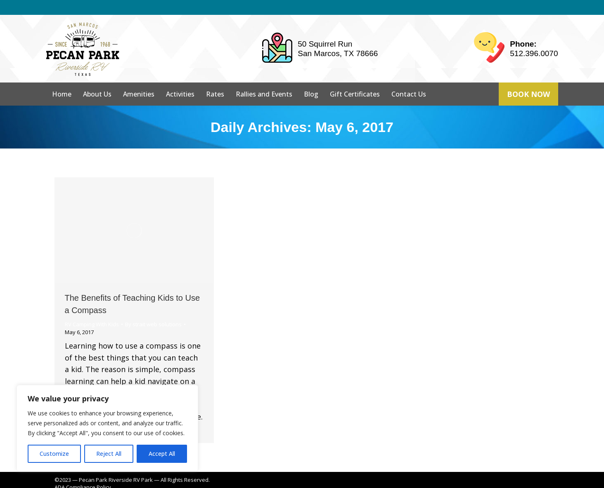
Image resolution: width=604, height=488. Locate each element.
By (153, 309)
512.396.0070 (534, 38)
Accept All (162, 453)
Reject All (108, 453)
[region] (107, 428)
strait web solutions (187, 479)
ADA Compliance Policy (82, 472)
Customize (54, 453)
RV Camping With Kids (92, 309)
